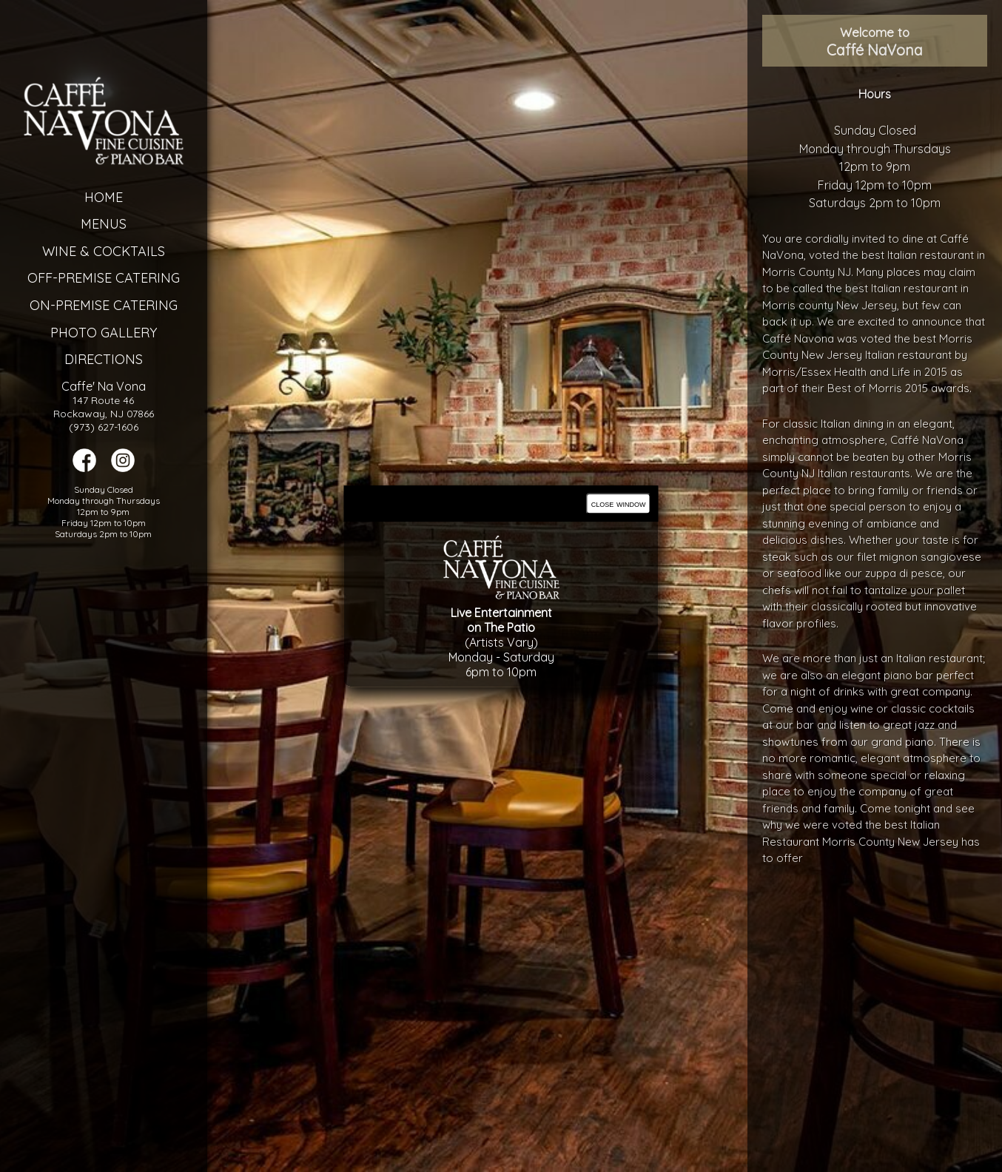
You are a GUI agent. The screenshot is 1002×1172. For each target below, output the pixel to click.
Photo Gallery (80, 332)
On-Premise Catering (80, 305)
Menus (80, 223)
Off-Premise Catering (80, 277)
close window (618, 503)
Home (80, 197)
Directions (80, 359)
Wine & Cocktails (80, 251)
